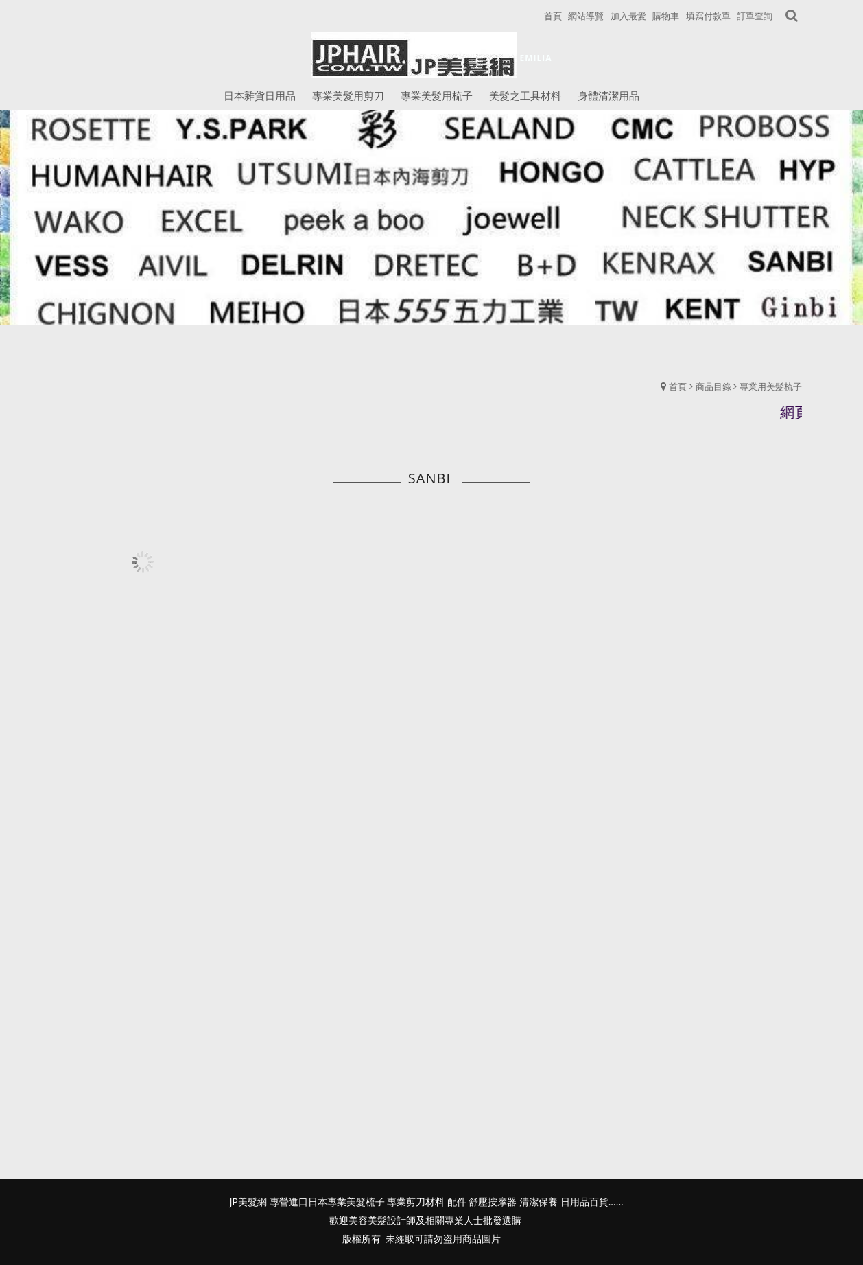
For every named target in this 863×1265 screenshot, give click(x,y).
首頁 (678, 386)
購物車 (665, 16)
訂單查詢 (754, 16)
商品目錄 (713, 386)
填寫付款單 (708, 16)
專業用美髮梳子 (771, 386)
